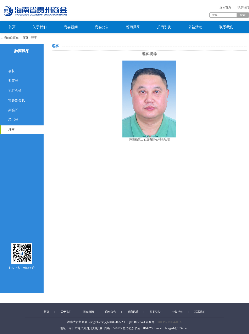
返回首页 (225, 7)
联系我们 (243, 7)
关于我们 (40, 27)
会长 (11, 71)
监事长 (13, 81)
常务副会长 (16, 100)
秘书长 (13, 119)
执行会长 (15, 90)
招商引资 (164, 27)
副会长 (13, 110)
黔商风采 (133, 27)
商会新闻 (71, 27)
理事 (11, 129)
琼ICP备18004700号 (169, 322)
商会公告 (102, 27)
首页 (12, 27)
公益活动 (195, 27)
